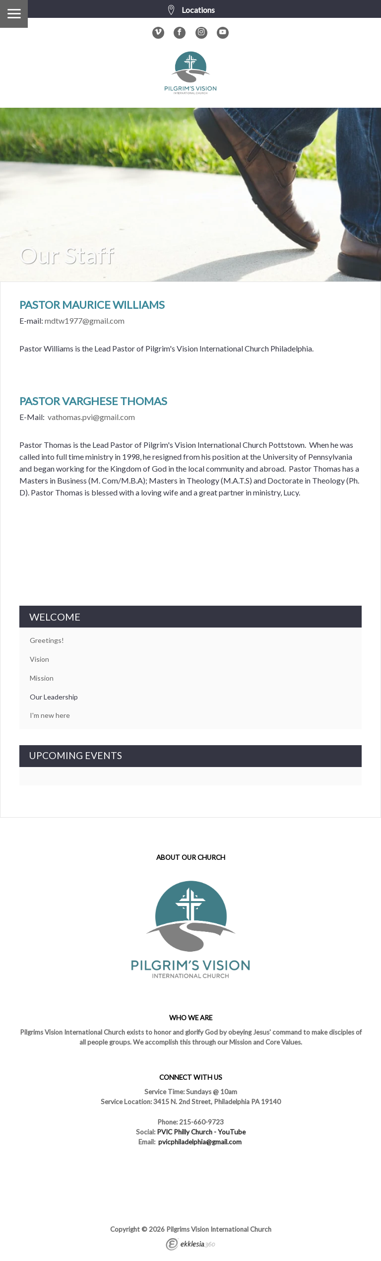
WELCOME (54, 617)
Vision (39, 659)
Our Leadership (54, 697)
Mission (42, 678)
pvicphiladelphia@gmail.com (200, 1142)
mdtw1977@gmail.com (85, 320)
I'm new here (50, 715)
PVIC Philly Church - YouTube (201, 1132)
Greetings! (47, 640)
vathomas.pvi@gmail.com (91, 416)
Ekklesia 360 (190, 1245)
